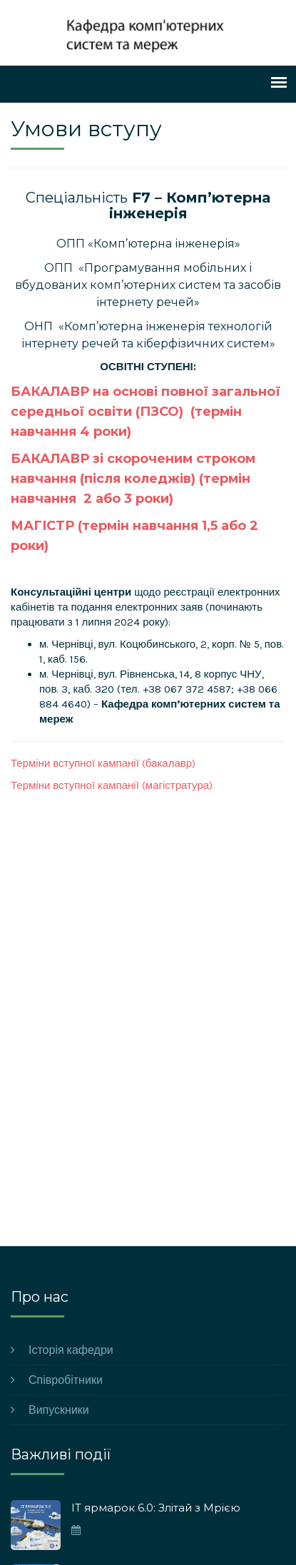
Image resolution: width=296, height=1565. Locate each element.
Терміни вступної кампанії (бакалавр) (103, 763)
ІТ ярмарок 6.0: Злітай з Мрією (155, 1507)
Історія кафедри (71, 1350)
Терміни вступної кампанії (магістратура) (112, 785)
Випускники (59, 1410)
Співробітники (66, 1380)
